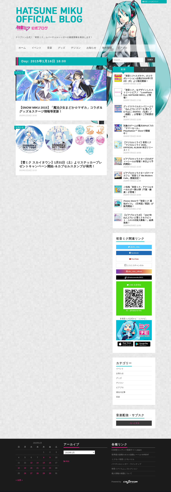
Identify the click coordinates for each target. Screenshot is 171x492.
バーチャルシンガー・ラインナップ (126, 460)
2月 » (20, 476)
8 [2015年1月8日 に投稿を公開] (43, 454)
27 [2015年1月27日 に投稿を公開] (31, 469)
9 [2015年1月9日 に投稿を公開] (49, 454)
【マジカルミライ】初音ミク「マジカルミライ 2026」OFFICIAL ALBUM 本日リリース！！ (138, 142)
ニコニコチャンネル (134, 261)
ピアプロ (122, 44)
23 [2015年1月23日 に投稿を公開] (50, 464)
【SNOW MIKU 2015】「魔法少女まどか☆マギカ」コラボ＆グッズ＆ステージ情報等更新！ (60, 105)
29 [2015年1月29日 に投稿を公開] (44, 469)
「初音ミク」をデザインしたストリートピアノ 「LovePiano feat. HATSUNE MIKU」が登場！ (138, 90)
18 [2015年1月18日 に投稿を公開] (19, 464)
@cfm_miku (134, 243)
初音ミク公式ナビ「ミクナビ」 (134, 315)
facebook (134, 249)
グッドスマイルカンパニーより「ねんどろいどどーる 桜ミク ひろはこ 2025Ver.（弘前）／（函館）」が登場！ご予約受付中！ (138, 107)
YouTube (134, 255)
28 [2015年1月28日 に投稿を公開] (37, 469)
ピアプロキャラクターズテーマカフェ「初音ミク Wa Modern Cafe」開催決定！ (138, 171)
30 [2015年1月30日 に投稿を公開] (50, 469)
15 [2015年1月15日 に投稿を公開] (44, 459)
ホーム (22, 44)
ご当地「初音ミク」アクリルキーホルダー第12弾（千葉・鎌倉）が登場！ (138, 185)
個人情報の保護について (122, 470)
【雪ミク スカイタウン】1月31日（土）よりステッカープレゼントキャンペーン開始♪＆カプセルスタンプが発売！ (61, 160)
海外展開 (107, 44)
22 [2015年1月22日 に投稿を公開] (44, 464)
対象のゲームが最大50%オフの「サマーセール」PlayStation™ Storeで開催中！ (138, 126)
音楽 (49, 44)
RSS (66, 458)
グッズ (61, 44)
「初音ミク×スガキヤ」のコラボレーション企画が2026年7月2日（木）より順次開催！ (138, 74)
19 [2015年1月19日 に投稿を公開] (25, 464)
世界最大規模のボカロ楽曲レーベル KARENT (130, 451)
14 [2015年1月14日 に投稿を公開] (37, 459)
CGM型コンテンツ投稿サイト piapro (127, 446)
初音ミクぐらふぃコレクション (125, 465)
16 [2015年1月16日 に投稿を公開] (50, 459)
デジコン (76, 44)
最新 (123, 66)
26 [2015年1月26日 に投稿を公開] (25, 469)
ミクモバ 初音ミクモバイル (123, 456)
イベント (36, 44)
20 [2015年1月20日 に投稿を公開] (31, 464)
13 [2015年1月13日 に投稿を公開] (31, 459)
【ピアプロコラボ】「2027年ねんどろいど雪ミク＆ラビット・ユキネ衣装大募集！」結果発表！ (138, 215)
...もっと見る (134, 419)
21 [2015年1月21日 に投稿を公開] (37, 464)
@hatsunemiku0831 (134, 274)
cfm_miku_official (134, 268)
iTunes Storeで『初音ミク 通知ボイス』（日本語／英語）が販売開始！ (138, 199)
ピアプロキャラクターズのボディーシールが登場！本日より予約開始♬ (138, 157)
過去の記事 (120, 388)
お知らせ (91, 44)
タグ (144, 66)
